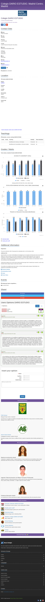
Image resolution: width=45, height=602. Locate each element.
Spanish (2, 566)
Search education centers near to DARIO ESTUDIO (11, 129)
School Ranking (9, 521)
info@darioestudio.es (5, 64)
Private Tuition (4, 573)
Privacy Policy (12, 598)
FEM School (4, 415)
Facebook (22, 293)
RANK (41, 310)
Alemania (2, 558)
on (2, 310)
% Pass (27, 180)
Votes (37, 306)
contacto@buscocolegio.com (8, 591)
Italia (2, 560)
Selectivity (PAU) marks (5, 577)
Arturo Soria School (6, 434)
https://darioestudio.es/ (5, 61)
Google (22, 297)
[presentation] (12, 390)
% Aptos (24, 236)
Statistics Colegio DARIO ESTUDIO (14, 516)
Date (41, 306)
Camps (6, 529)
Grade (17, 180)
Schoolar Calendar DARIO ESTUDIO (14, 503)
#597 (41, 311)
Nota (19, 236)
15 (28, 375)
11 (27, 375)
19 (29, 375)
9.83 (41, 309)
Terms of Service (19, 598)
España (2, 554)
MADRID (2, 82)
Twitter (22, 295)
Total (25, 210)
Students (22, 180)
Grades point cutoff (6, 240)
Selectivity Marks (5, 239)
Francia (2, 556)
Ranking (20, 210)
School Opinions (9, 525)
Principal (3, 67)
